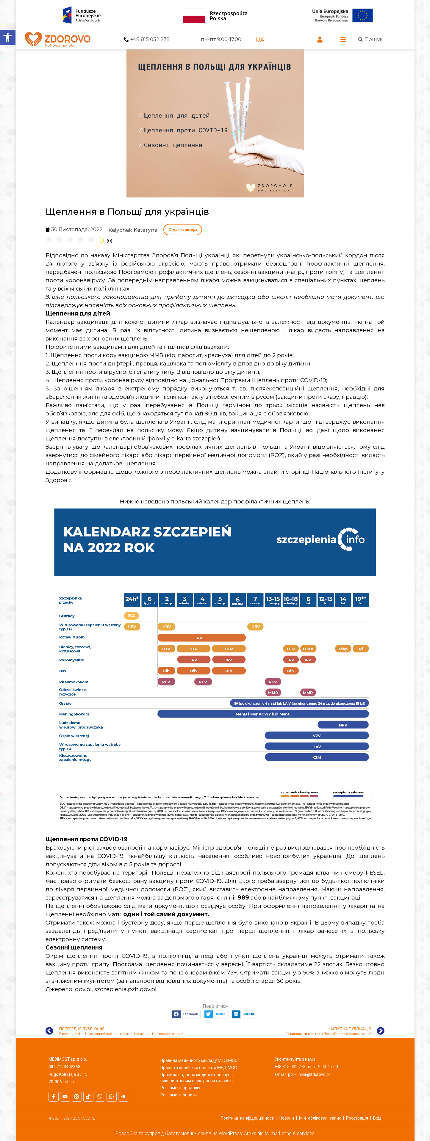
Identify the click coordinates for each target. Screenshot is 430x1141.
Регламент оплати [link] (178, 1095)
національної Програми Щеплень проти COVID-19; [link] (253, 380)
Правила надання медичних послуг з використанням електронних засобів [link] (196, 1077)
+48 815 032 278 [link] (150, 39)
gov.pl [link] (83, 989)
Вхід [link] (377, 1118)
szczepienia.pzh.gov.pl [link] (125, 989)
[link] (7, 37)
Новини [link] (286, 1118)
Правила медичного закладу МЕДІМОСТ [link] (200, 1060)
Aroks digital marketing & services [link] (279, 1133)
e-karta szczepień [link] (195, 438)
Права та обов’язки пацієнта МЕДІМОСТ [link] (200, 1067)
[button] (186, 1014)
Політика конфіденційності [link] (247, 1118)
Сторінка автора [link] (182, 229)
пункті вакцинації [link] (336, 897)
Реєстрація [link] (357, 1118)
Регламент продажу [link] (180, 1087)
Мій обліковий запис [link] (320, 1118)
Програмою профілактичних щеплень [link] (174, 272)
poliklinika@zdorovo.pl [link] (309, 1074)
